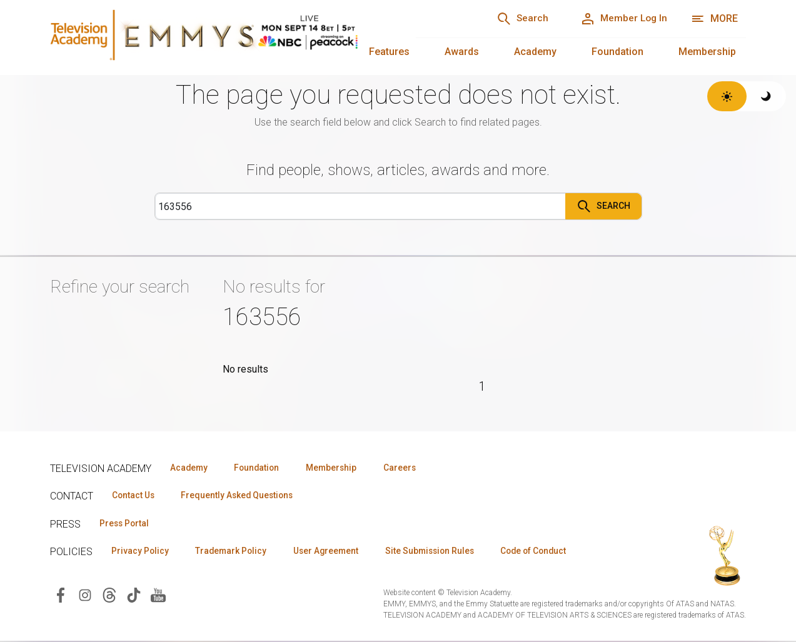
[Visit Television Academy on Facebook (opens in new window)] (60, 595)
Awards (462, 52)
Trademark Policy (236, 551)
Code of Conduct (554, 551)
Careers (413, 467)
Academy (535, 52)
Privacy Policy (142, 551)
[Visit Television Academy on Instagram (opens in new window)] (85, 595)
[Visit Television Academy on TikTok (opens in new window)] (133, 595)
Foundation (617, 52)
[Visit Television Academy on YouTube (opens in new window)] (158, 595)
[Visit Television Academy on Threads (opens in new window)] (109, 595)
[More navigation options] (714, 19)
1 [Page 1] (482, 386)
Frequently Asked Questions (243, 495)
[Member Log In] (620, 19)
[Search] (514, 19)
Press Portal (126, 523)
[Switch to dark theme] (766, 96)
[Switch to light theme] (727, 96)
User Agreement (336, 551)
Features (389, 52)
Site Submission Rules (445, 551)
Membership (707, 52)
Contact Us (135, 495)
